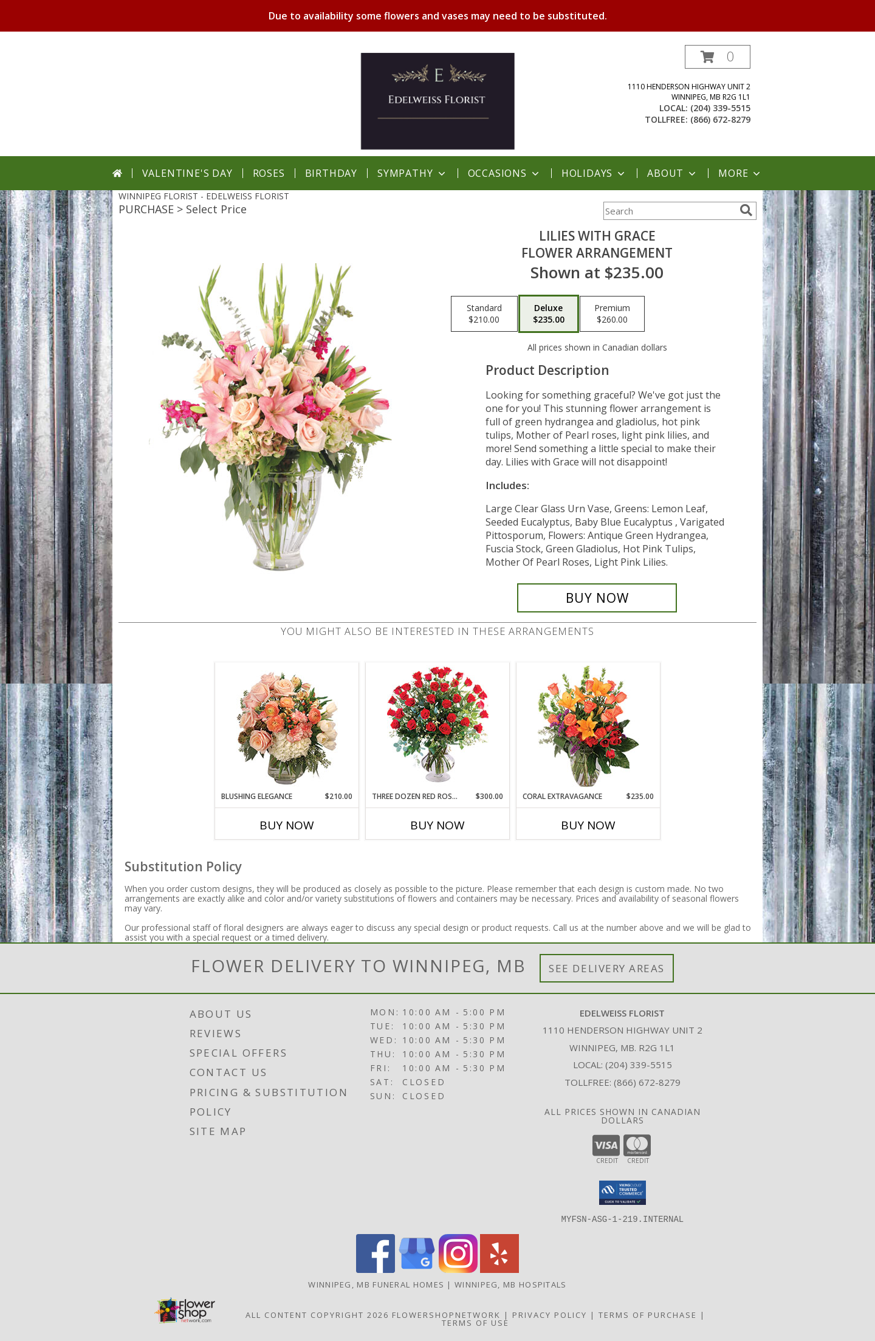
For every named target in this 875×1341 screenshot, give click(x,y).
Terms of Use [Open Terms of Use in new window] (475, 1322)
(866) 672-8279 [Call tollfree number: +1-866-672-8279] (720, 119)
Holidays (594, 173)
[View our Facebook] (375, 1269)
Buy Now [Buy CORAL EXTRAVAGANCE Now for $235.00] (588, 825)
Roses (269, 173)
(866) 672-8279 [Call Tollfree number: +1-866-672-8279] (647, 1082)
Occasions (504, 173)
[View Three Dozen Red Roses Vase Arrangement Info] (438, 727)
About (672, 173)
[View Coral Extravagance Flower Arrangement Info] (588, 727)
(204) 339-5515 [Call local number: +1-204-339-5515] (720, 108)
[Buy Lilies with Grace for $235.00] (597, 597)
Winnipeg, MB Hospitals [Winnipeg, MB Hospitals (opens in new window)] (511, 1283)
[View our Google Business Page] (416, 1269)
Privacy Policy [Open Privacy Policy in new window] (549, 1314)
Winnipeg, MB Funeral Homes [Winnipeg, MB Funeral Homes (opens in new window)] (376, 1283)
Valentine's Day (187, 173)
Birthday (331, 173)
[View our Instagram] (458, 1269)
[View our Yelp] (499, 1269)
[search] (746, 210)
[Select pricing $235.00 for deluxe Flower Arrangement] (548, 314)
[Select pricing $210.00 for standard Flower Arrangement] (484, 314)
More (740, 173)
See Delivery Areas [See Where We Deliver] (607, 968)
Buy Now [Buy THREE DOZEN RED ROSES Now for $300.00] (437, 825)
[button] (717, 57)
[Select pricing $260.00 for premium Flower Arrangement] (612, 314)
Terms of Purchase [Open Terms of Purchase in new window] (648, 1314)
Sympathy (412, 173)
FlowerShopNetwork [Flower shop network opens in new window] (446, 1314)
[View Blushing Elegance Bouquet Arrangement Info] (287, 727)
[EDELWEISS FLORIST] (437, 100)
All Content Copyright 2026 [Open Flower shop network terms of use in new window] (317, 1314)
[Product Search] (669, 210)
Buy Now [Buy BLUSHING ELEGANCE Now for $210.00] (286, 825)
